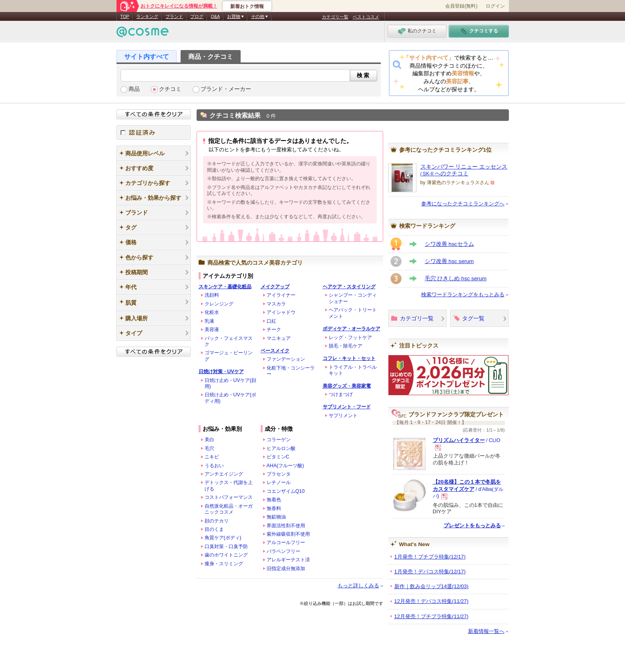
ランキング (147, 16)
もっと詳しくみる (358, 586)
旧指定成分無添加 (286, 568)
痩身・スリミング (224, 564)
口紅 (271, 321)
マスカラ (276, 304)
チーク (274, 329)
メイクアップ (275, 286)
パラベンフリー (283, 551)
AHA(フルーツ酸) (285, 465)
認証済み (154, 132)
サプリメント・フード (347, 407)
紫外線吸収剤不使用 (288, 534)
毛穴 (209, 448)
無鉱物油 (276, 517)
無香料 (274, 508)
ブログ (196, 16)
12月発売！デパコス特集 (431, 601)
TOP (125, 16)
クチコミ (170, 89)
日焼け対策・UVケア (221, 371)
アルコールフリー (286, 542)
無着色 (274, 499)
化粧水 (212, 312)
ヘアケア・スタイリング (349, 286)
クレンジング (219, 304)
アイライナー (281, 295)
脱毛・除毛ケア (345, 346)
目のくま (214, 529)
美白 (209, 439)
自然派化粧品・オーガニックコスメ (229, 509)
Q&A (215, 16)
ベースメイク (275, 351)
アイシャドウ (281, 312)
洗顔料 (212, 295)
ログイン (495, 6)
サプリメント (343, 415)
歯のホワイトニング (226, 555)
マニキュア (279, 338)
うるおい (214, 465)
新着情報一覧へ (486, 631)
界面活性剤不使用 (286, 525)
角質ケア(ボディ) (223, 537)
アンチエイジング (224, 474)
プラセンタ (279, 474)
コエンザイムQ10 (286, 491)
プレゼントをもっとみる (472, 525)
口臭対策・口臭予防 (226, 546)
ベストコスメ (366, 16)
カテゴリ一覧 (335, 16)
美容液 (212, 329)
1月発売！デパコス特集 (430, 572)
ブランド (174, 16)
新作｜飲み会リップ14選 (431, 586)
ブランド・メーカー (226, 89)
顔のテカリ (217, 521)
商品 (134, 89)
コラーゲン (279, 439)
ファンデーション (286, 359)
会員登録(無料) (461, 6)
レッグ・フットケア (350, 337)
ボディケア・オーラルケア (351, 329)
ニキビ (212, 457)
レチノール (279, 482)
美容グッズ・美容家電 (347, 386)
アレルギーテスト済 (288, 560)
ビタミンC (278, 457)
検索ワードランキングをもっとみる (462, 294)
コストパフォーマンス (229, 497)
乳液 (209, 321)
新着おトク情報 (247, 6)
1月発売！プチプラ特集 (430, 557)
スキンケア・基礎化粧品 (225, 286)
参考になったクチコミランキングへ (462, 204)
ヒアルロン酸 (281, 448)
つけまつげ (341, 394)
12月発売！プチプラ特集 (431, 616)
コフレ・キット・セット (349, 358)
